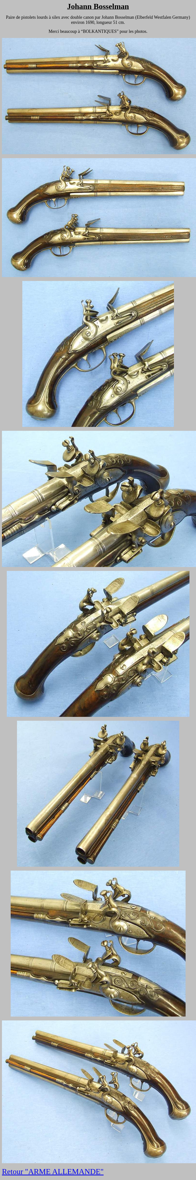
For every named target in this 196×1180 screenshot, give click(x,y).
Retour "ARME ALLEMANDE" (53, 1171)
